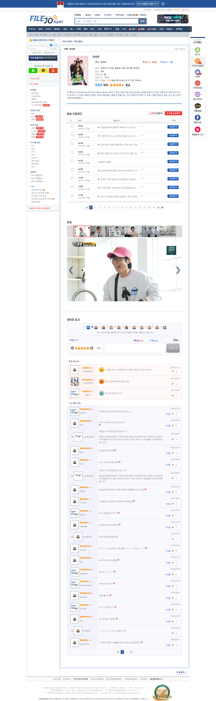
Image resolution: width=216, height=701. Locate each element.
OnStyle (34, 158)
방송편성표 (36, 202)
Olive (33, 155)
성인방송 (36, 105)
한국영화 (43, 35)
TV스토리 (34, 84)
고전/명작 (110, 35)
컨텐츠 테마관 (37, 190)
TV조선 (34, 131)
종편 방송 (34, 125)
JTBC (33, 128)
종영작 (34, 99)
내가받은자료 (158, 10)
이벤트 (169, 10)
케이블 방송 (35, 142)
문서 (92, 29)
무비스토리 (34, 79)
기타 (124, 29)
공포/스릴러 (57, 35)
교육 (99, 29)
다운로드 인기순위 (39, 196)
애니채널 (35, 161)
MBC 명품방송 (37, 181)
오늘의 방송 (36, 96)
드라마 (48, 29)
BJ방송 (153, 29)
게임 (65, 29)
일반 (126, 35)
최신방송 (35, 93)
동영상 (57, 29)
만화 (79, 29)
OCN (33, 152)
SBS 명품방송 (36, 175)
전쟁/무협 (77, 35)
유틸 (117, 29)
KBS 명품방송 (37, 178)
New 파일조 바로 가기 (147, 3)
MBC (33, 119)
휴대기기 (108, 29)
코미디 (85, 35)
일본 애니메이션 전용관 (39, 208)
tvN (32, 146)
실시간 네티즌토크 (39, 193)
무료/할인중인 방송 (39, 102)
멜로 (96, 35)
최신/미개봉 (33, 35)
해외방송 (35, 164)
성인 (133, 29)
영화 (40, 29)
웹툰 (143, 29)
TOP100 (31, 29)
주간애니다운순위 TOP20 (41, 199)
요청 (161, 29)
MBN (33, 137)
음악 (86, 29)
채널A (33, 134)
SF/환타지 (67, 35)
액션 (91, 35)
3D (50, 35)
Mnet (33, 149)
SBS (33, 114)
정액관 (179, 29)
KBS (33, 116)
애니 (72, 29)
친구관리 (148, 10)
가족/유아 (119, 35)
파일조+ (169, 29)
